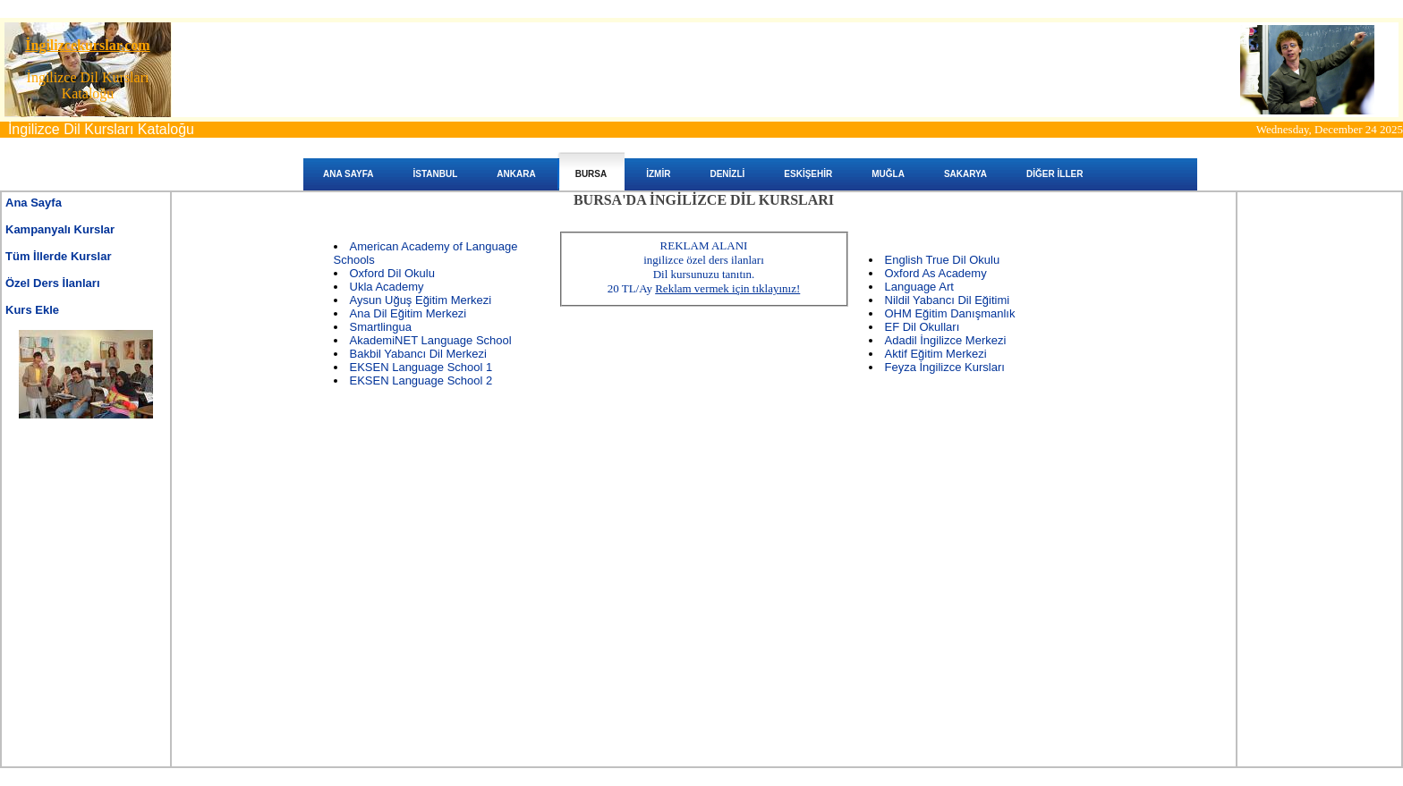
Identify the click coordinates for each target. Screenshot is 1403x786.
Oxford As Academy (936, 273)
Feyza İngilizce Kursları (945, 367)
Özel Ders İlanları (52, 283)
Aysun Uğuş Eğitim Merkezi (421, 300)
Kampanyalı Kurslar (60, 229)
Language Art (919, 286)
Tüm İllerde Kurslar (58, 256)
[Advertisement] (85, 512)
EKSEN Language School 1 (421, 367)
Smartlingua (381, 327)
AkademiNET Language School (431, 340)
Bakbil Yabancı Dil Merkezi (418, 353)
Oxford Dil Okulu (392, 273)
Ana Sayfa (33, 202)
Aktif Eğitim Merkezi (936, 353)
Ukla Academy (387, 286)
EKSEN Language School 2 (421, 380)
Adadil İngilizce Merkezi (946, 340)
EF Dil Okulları (922, 327)
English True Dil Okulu (942, 259)
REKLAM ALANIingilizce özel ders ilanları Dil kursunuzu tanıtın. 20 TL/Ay (704, 267)
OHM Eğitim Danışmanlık (950, 313)
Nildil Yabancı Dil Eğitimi (947, 300)
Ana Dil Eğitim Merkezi (408, 313)
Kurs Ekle (32, 310)
